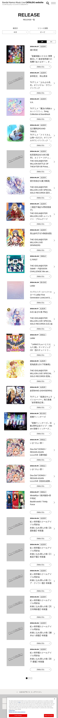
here (19, 709)
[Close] (54, 706)
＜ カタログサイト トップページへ (29, 692)
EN (51, 42)
